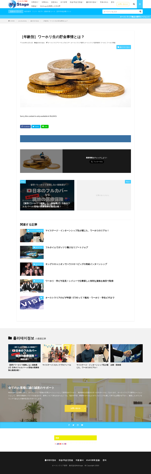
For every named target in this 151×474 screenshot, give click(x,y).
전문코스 (54, 2)
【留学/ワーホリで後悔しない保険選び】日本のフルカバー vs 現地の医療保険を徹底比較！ (23, 367)
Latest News (39, 281)
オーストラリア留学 (77, 43)
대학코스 (45, 2)
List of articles (22, 21)
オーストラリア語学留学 (92, 43)
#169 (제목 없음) (93, 460)
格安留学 (27, 11)
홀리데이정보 (91, 2)
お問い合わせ (123, 4)
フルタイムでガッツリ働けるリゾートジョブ (66, 247)
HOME (12, 21)
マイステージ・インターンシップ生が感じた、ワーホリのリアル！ (77, 230)
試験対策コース (49, 11)
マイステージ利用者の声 (35, 230)
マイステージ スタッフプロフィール (56, 365)
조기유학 (63, 2)
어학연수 (34, 2)
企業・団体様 (115, 365)
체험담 (33, 6)
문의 (112, 2)
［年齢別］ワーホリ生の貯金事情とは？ (55, 21)
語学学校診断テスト (64, 11)
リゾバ (34, 11)
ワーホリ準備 (111, 43)
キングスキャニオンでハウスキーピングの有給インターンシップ (76, 264)
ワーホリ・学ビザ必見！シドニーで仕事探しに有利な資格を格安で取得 (79, 281)
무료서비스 (104, 2)
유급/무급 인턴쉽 (76, 2)
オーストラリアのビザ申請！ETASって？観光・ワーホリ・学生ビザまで (79, 297)
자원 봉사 (80, 460)
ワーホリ (103, 43)
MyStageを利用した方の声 (50, 6)
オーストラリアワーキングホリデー (59, 43)
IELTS (40, 11)
